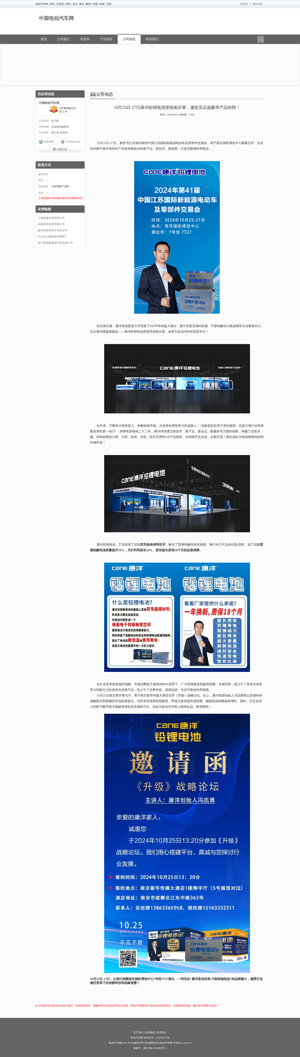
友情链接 (150, 1032)
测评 (68, 3)
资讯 (52, 3)
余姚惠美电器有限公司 (51, 224)
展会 (81, 3)
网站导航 (257, 3)
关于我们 (138, 1032)
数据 (88, 3)
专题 (95, 3)
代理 (108, 3)
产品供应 (106, 39)
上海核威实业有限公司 (51, 217)
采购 (101, 3)
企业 (75, 3)
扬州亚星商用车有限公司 (53, 230)
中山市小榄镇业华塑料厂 (53, 236)
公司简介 (63, 39)
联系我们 (152, 39)
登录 (245, 3)
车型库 (60, 3)
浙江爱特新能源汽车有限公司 (55, 242)
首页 (44, 39)
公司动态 (129, 39)
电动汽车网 (41, 3)
